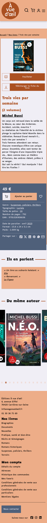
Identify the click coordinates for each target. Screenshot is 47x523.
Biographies (7, 423)
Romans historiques (12, 447)
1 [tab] (2, 382)
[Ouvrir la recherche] (26, 10)
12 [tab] (45, 382)
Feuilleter (17, 77)
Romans (6, 443)
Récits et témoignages (13, 439)
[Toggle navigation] (42, 10)
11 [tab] (41, 382)
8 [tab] (29, 382)
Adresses (6, 471)
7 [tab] (25, 382)
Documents (7, 427)
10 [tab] (37, 382)
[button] (29, 44)
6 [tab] (21, 382)
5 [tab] (17, 382)
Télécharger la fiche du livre (20, 87)
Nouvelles (6, 431)
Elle (6, 273)
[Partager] (21, 236)
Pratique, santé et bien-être (16, 435)
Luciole (20, 208)
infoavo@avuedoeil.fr (12, 409)
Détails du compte (11, 467)
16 (21, 211)
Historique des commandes (15, 475)
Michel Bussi (12, 115)
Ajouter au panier (17, 196)
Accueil (3, 35)
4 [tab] (13, 382)
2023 (29, 224)
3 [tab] (10, 382)
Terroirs (5, 455)
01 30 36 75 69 (9, 414)
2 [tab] (6, 382)
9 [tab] (33, 382)
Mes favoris (7, 479)
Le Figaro (8, 280)
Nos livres (13, 35)
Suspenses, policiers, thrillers (26, 205)
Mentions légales (10, 497)
